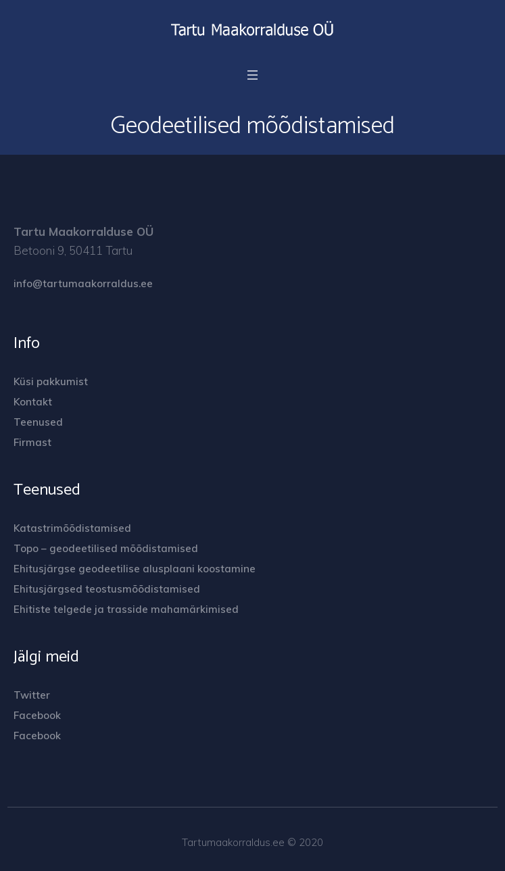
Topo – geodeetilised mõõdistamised (106, 548)
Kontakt (33, 401)
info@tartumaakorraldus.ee (83, 283)
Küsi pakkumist (51, 381)
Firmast (32, 442)
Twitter (32, 695)
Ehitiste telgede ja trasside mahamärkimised (126, 609)
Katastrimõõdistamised (72, 528)
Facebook (37, 715)
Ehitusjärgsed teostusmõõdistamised (107, 588)
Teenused (38, 422)
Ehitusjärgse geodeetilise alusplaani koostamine (135, 568)
